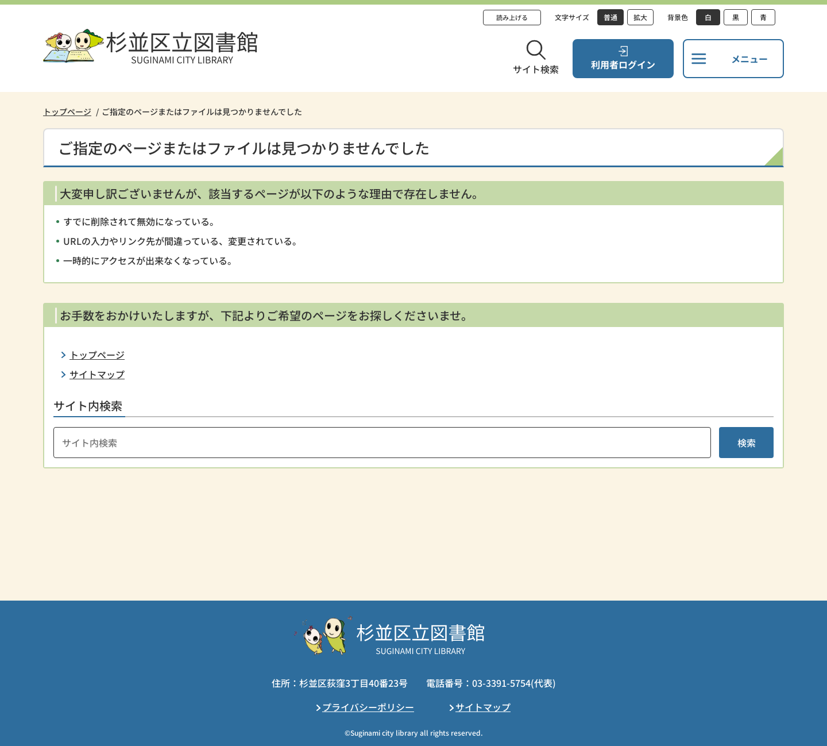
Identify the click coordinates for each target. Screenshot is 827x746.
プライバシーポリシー (368, 707)
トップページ (67, 111)
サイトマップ (97, 374)
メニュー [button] (749, 59)
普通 (610, 17)
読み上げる (512, 17)
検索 (746, 442)
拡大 (640, 17)
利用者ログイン (623, 64)
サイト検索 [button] (536, 69)
